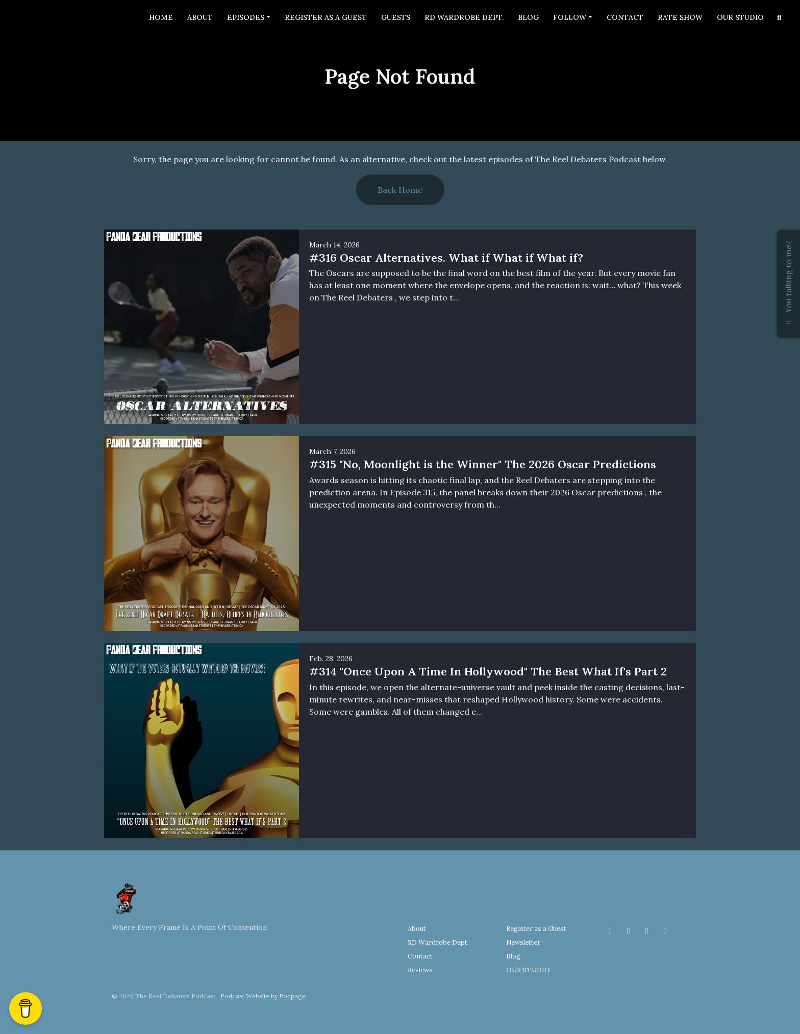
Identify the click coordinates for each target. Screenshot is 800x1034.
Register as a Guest (326, 17)
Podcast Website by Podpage (263, 996)
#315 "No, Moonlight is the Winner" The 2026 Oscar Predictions (482, 464)
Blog (528, 17)
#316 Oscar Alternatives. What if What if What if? (446, 257)
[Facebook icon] (610, 930)
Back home (400, 190)
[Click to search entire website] (779, 17)
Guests (395, 17)
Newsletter (523, 942)
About (200, 17)
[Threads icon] (647, 930)
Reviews (420, 970)
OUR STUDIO (740, 17)
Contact (625, 17)
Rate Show (680, 17)
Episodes (245, 17)
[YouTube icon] (665, 930)
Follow (569, 17)
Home (161, 17)
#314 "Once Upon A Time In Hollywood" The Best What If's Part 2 (488, 671)
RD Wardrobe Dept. (464, 17)
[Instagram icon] (628, 930)
